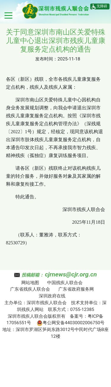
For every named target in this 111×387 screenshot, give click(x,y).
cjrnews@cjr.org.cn (71, 274)
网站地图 (30, 282)
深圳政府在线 (52, 296)
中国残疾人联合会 (65, 282)
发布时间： (46, 59)
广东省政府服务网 (76, 289)
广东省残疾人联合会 (30, 289)
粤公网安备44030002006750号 (71, 322)
